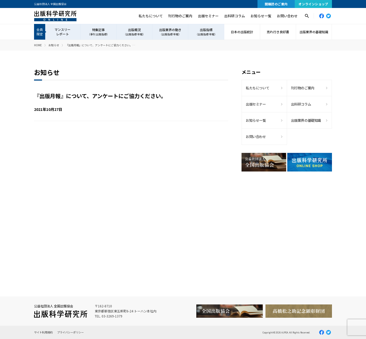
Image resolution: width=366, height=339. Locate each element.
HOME (38, 45)
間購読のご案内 (276, 4)
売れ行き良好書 (278, 32)
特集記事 (98, 31)
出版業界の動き (170, 31)
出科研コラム (234, 15)
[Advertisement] (287, 222)
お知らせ (53, 45)
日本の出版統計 (242, 32)
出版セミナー (208, 15)
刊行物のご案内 (180, 15)
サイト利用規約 (43, 332)
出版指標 (206, 31)
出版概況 (134, 31)
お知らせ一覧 (261, 15)
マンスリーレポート (62, 31)
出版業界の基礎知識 (314, 32)
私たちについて (151, 15)
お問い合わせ (287, 15)
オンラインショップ (313, 4)
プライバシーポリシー (70, 332)
